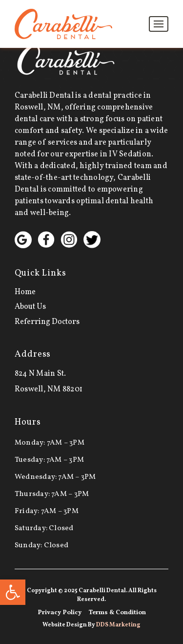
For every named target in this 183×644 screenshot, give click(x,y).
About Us (30, 306)
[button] (12, 592)
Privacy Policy (59, 612)
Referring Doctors (47, 322)
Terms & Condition (117, 612)
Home (25, 292)
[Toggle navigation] (158, 24)
